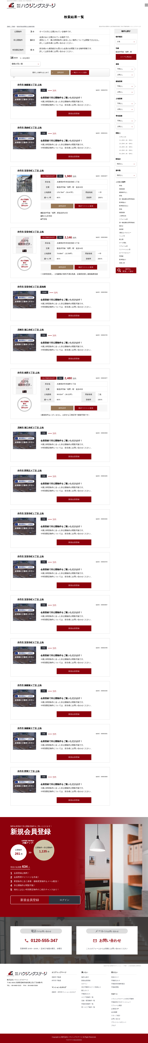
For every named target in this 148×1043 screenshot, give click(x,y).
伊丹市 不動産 (56, 980)
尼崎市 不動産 (11, 26)
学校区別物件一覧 (87, 1004)
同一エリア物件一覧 (88, 1007)
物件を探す (85, 977)
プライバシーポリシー (118, 1022)
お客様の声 (115, 1009)
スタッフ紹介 (115, 1015)
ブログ (113, 1025)
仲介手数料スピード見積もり (91, 987)
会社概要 (114, 1012)
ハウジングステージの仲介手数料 (122, 999)
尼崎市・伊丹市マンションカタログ (64, 992)
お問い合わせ (115, 1019)
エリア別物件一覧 (87, 997)
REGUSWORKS (77, 1039)
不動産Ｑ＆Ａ (85, 994)
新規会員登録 (85, 980)
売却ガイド (115, 977)
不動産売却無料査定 (118, 984)
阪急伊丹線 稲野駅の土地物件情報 (26, 26)
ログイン (84, 984)
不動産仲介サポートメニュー (121, 1002)
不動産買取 (115, 987)
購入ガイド (85, 990)
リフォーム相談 (116, 1005)
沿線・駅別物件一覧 (88, 1000)
